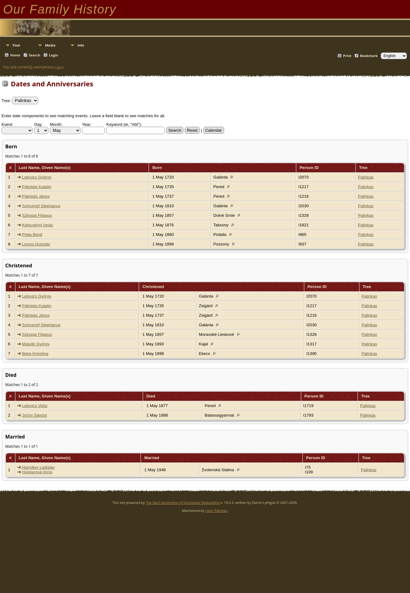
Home (15, 55)
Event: (7, 124)
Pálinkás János (36, 196)
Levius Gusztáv (36, 244)
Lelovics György (36, 177)
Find (16, 45)
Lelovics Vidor (35, 405)
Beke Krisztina (35, 353)
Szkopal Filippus (37, 215)
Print (347, 55)
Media (50, 45)
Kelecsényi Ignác (37, 225)
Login (53, 55)
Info (80, 45)
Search (34, 55)
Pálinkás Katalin (36, 186)
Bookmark (369, 55)
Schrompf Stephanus (41, 206)
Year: (87, 124)
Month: (56, 124)
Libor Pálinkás (216, 510)
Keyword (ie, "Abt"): (124, 124)
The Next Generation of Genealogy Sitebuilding (183, 502)
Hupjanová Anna (37, 472)
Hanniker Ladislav (38, 467)
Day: (38, 124)
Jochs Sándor (34, 415)
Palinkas (365, 177)
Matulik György (36, 344)
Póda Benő (32, 234)
